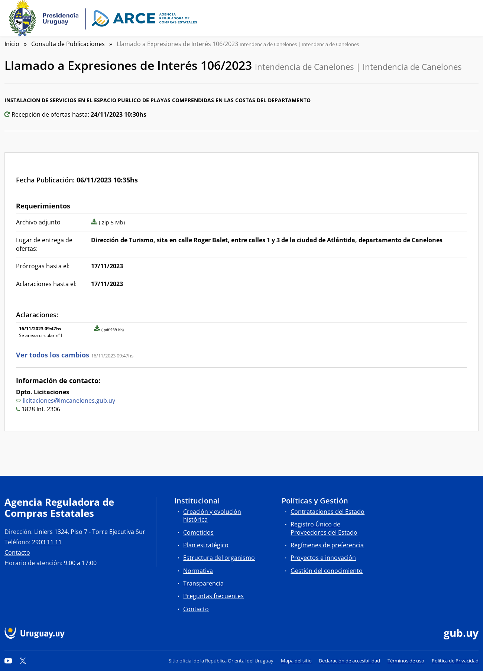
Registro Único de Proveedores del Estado (324, 528)
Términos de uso (406, 660)
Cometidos (198, 532)
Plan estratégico (205, 545)
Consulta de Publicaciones (68, 44)
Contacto (17, 552)
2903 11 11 (47, 542)
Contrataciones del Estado (327, 512)
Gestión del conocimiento (327, 571)
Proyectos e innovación (323, 558)
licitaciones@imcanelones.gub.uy (69, 400)
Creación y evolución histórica (212, 515)
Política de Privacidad (455, 660)
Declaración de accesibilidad (349, 660)
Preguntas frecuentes (213, 596)
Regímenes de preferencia (327, 545)
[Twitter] (23, 660)
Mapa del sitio (296, 660)
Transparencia (203, 583)
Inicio (11, 44)
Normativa (198, 571)
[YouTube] (8, 660)
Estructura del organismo (219, 558)
